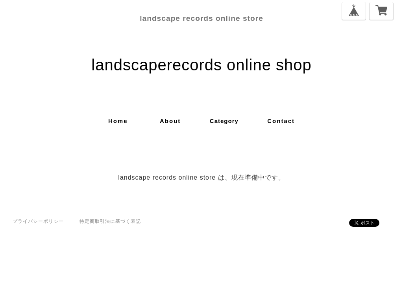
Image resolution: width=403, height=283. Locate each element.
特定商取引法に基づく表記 (110, 221)
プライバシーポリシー (38, 221)
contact (281, 121)
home (118, 121)
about (170, 121)
